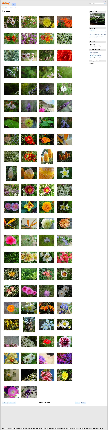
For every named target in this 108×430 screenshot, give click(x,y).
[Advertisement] (48, 417)
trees (105, 36)
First (5, 402)
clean (90, 32)
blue (97, 31)
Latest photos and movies (96, 55)
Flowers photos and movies (96, 57)
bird (95, 31)
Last (83, 402)
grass (105, 32)
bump (105, 31)
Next (78, 402)
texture (100, 36)
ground (91, 34)
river (90, 36)
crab (95, 32)
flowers (99, 32)
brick (99, 31)
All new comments (94, 52)
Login (105, 1)
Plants (10, 7)
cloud (93, 32)
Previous (12, 402)
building (102, 31)
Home (14, 4)
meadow (96, 34)
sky (92, 36)
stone (98, 36)
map (93, 34)
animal (92, 31)
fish (96, 32)
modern (99, 34)
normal (104, 34)
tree (103, 36)
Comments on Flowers (95, 53)
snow (94, 36)
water (92, 37)
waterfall (95, 37)
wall (90, 37)
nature (102, 34)
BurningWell (4, 7)
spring (96, 36)
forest (102, 32)
